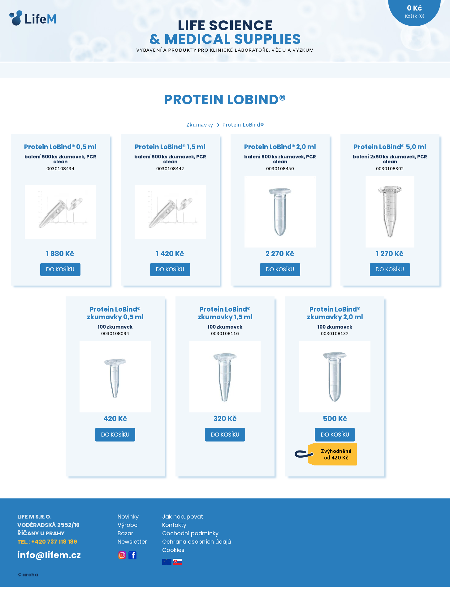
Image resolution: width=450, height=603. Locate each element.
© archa (27, 574)
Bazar (125, 533)
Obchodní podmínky (190, 533)
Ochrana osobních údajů (196, 541)
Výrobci (128, 525)
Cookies (173, 550)
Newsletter (132, 541)
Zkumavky (199, 125)
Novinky (128, 516)
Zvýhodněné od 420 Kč (336, 454)
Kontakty (174, 525)
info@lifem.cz (49, 555)
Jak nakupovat (182, 516)
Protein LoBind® (243, 125)
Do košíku (60, 269)
